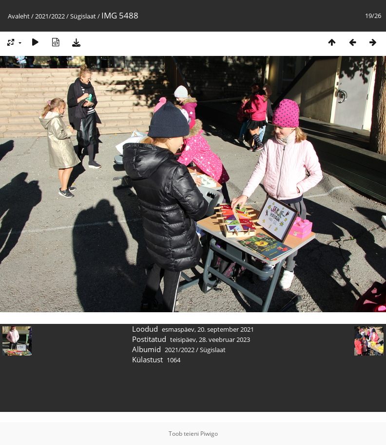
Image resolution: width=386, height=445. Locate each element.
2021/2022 (50, 16)
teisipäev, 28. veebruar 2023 (210, 339)
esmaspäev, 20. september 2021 (208, 329)
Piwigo (209, 433)
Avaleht (19, 16)
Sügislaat (83, 16)
